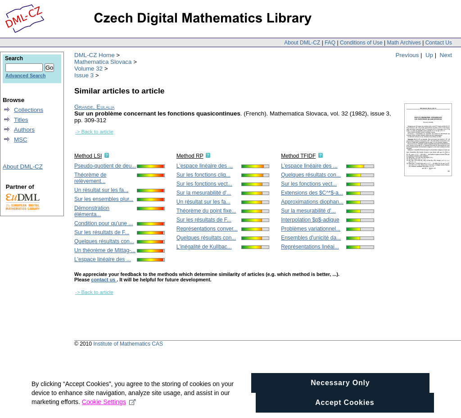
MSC (20, 139)
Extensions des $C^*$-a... (312, 193)
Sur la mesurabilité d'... (203, 193)
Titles (21, 119)
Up (429, 55)
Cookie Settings (109, 409)
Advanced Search (25, 75)
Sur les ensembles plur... (103, 199)
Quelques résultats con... (104, 241)
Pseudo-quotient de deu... (105, 166)
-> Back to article (94, 131)
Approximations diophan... (312, 202)
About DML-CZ (302, 43)
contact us (104, 279)
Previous (407, 55)
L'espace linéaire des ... (102, 259)
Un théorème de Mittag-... (105, 250)
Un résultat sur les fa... (101, 190)
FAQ (330, 43)
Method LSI (88, 156)
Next (446, 55)
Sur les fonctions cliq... (203, 175)
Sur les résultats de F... (101, 232)
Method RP (189, 156)
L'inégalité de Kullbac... (204, 247)
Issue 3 (84, 75)
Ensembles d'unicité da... (311, 238)
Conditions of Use (361, 43)
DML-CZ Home (94, 55)
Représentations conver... (207, 229)
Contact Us (438, 43)
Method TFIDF (298, 156)
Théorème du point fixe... (206, 211)
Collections (28, 110)
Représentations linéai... (310, 247)
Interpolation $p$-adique (310, 220)
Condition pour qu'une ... (103, 223)
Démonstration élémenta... (91, 211)
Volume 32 (88, 68)
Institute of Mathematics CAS (128, 344)
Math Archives (403, 43)
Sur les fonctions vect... (204, 184)
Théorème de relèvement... (90, 178)
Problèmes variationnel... (310, 229)
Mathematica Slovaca (102, 61)
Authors (24, 129)
